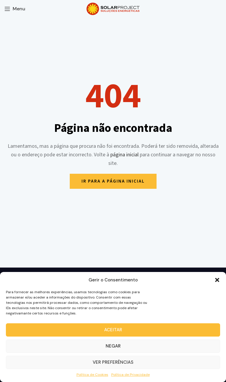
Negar (113, 346)
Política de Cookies (92, 374)
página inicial (124, 154)
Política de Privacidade (130, 374)
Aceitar (113, 330)
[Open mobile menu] (14, 9)
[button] (217, 280)
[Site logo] (113, 8)
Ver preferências (113, 362)
